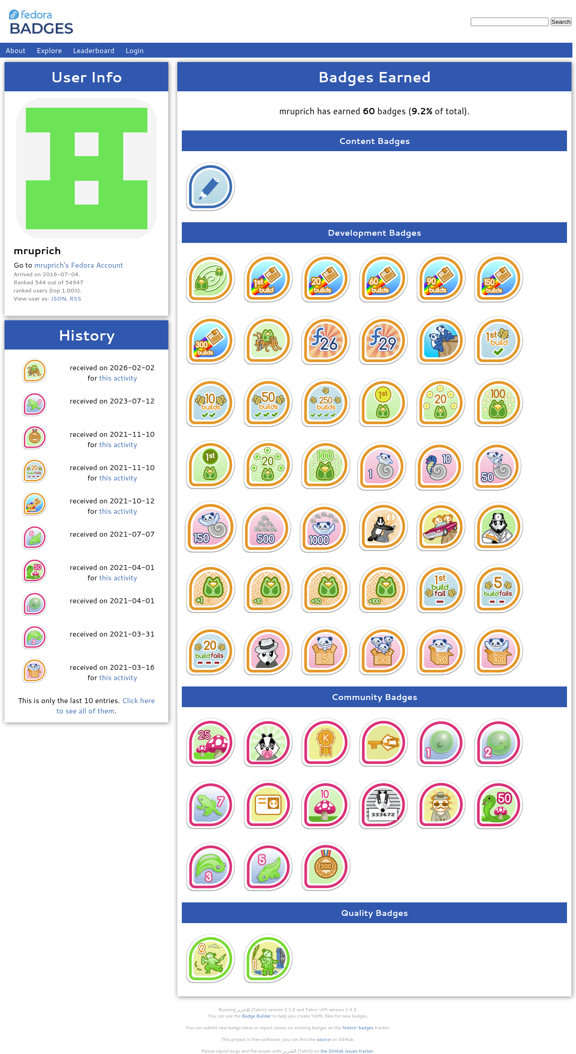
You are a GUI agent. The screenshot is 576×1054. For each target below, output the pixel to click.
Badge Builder (256, 1016)
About (15, 50)
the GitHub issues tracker (347, 1051)
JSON (58, 298)
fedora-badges (358, 1027)
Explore (49, 50)
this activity (118, 377)
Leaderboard (94, 50)
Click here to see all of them (105, 705)
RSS (75, 298)
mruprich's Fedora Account (78, 265)
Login (135, 50)
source (324, 1039)
